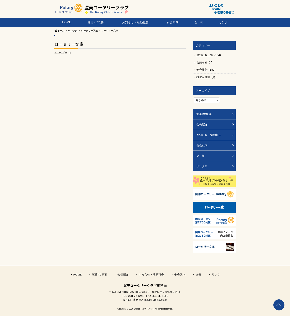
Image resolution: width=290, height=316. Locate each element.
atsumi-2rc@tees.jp (155, 299)
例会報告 (202, 69)
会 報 (198, 22)
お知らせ (202, 62)
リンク (223, 22)
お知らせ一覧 (204, 55)
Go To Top (278, 304)
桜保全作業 (203, 77)
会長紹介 (202, 124)
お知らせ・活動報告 (135, 22)
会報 (198, 274)
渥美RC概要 (95, 22)
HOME (66, 22)
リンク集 (202, 166)
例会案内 (172, 22)
